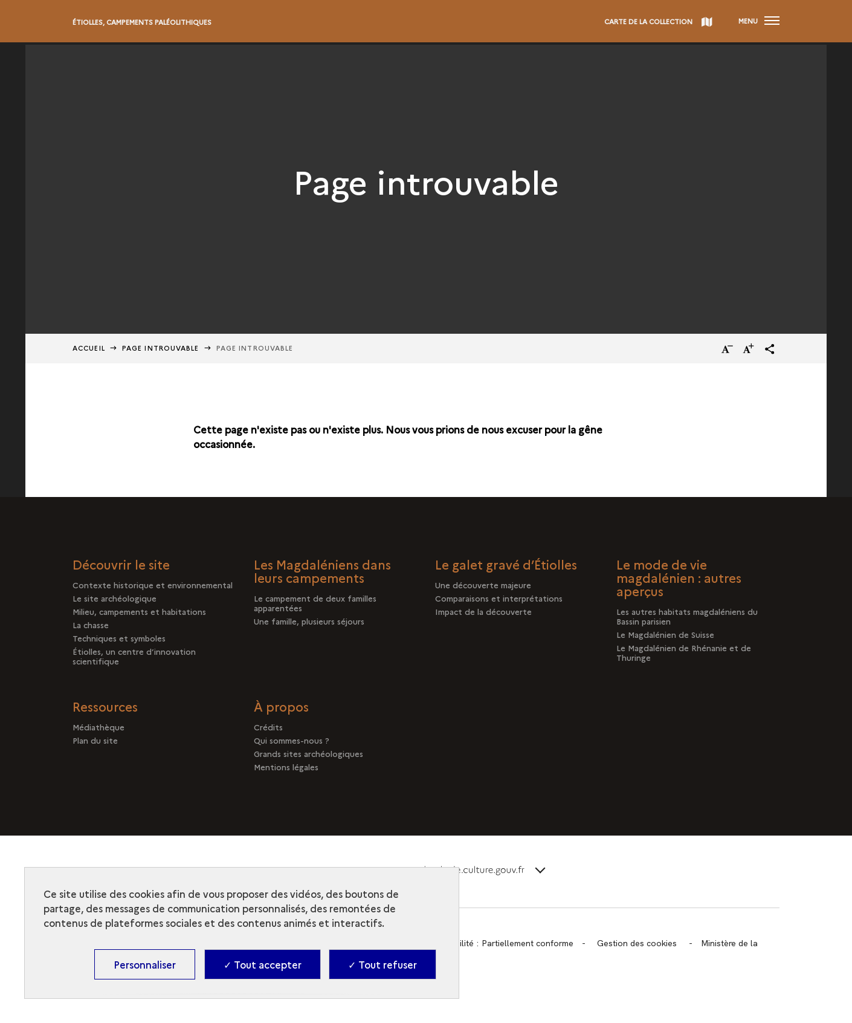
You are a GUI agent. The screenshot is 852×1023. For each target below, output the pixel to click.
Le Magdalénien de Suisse (665, 634)
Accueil (89, 347)
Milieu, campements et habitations (139, 611)
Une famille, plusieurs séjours (309, 620)
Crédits (268, 726)
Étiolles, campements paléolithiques (142, 22)
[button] (769, 349)
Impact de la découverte (483, 611)
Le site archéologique (115, 598)
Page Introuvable (160, 347)
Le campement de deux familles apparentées (315, 603)
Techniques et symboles (119, 637)
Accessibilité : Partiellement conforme (499, 943)
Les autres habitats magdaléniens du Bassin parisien (687, 616)
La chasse (91, 624)
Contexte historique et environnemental (153, 584)
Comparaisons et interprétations (499, 598)
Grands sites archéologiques (308, 753)
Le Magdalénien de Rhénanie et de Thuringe (683, 652)
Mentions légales (286, 766)
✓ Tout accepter (263, 964)
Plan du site (95, 740)
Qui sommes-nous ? (291, 740)
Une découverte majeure (483, 584)
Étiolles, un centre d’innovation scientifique (134, 656)
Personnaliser (145, 964)
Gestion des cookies (637, 943)
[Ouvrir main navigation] (758, 21)
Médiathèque (98, 726)
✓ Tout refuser (382, 964)
